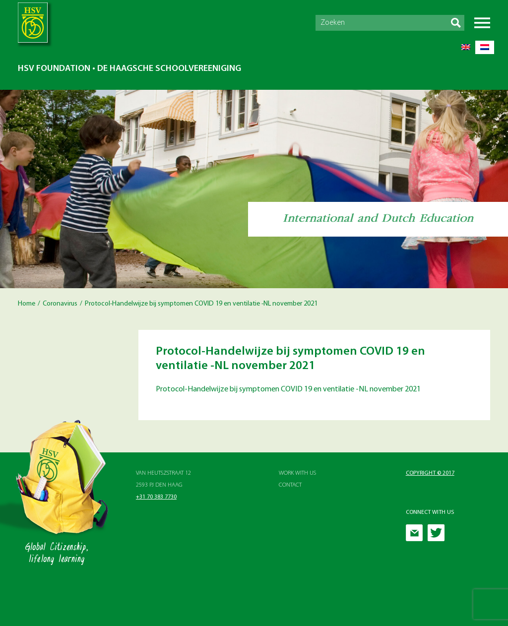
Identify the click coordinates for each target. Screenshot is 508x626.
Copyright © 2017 (430, 473)
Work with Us (297, 473)
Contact (290, 485)
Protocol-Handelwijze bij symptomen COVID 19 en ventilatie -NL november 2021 (288, 389)
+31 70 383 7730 (156, 497)
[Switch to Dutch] (484, 47)
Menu (482, 23)
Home (26, 304)
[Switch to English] (465, 47)
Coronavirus (60, 304)
